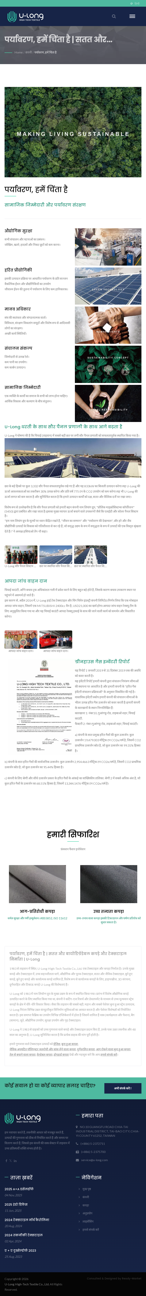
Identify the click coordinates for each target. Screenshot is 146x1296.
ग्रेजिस (56, 1044)
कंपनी (28, 52)
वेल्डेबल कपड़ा (44, 1054)
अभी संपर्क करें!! (123, 1088)
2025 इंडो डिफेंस (16, 1204)
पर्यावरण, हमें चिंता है (45, 52)
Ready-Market (131, 1278)
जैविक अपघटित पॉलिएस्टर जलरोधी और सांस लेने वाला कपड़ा (43, 1049)
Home (18, 52)
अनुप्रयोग (87, 1213)
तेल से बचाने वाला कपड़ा (23, 1054)
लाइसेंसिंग (88, 1221)
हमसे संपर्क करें (109, 1054)
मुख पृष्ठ (87, 1189)
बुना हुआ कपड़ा (69, 1044)
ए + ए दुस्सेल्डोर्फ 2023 (20, 1250)
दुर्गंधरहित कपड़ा (86, 1049)
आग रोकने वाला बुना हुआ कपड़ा (113, 1049)
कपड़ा (86, 1205)
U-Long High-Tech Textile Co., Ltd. (27, 1284)
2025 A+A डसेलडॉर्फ (19, 1189)
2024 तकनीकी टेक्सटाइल (24, 1235)
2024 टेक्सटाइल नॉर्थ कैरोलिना (27, 1220)
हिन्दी (137, 3)
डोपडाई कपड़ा (61, 1054)
